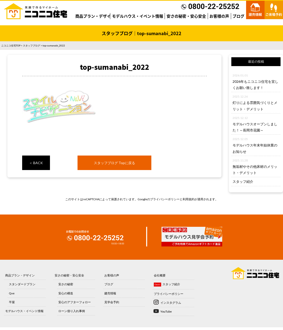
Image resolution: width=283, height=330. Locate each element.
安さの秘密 (65, 284)
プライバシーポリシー (165, 199)
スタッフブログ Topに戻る (114, 163)
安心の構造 (65, 293)
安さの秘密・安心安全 (186, 16)
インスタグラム (170, 302)
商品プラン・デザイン (95, 16)
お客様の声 (219, 16)
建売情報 (110, 293)
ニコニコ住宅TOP (10, 45)
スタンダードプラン (22, 284)
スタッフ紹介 (243, 181)
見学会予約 (111, 302)
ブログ (238, 16)
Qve (12, 293)
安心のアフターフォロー (74, 302)
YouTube (166, 311)
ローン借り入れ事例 (71, 311)
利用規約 (188, 199)
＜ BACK (36, 163)
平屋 (12, 302)
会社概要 (160, 275)
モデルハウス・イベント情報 (137, 16)
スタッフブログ (31, 45)
